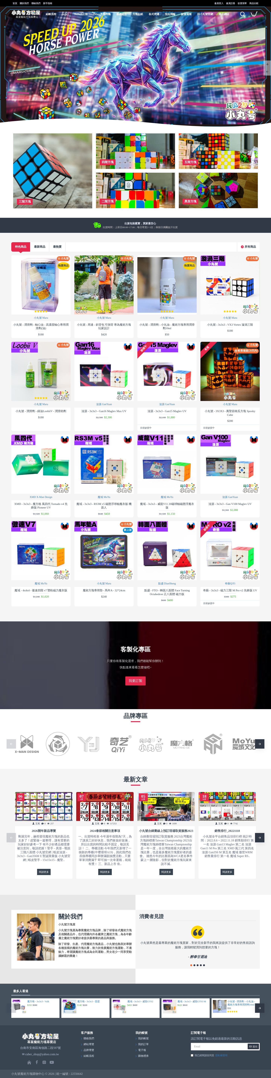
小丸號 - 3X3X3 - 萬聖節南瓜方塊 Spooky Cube (230, 413)
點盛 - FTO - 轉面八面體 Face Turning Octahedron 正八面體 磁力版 (167, 592)
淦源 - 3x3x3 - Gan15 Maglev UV (167, 411)
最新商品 (39, 246)
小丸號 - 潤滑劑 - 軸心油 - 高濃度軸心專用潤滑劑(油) (41, 326)
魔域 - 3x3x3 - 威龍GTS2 (140, 1001)
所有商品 (250, 246)
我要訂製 (135, 680)
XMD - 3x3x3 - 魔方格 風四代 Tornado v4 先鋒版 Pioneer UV (40, 505)
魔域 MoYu (104, 497)
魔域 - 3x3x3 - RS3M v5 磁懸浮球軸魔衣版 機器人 (104, 505)
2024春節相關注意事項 (105, 830)
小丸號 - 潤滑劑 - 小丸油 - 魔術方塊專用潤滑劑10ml (167, 326)
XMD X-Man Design (41, 497)
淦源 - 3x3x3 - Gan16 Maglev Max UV (103, 411)
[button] (11, 744)
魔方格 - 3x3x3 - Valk (38, 1001)
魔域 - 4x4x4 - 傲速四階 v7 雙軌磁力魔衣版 (40, 590)
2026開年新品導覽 (44, 830)
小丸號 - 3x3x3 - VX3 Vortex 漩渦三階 (230, 324)
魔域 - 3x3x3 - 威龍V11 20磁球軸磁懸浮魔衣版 (167, 505)
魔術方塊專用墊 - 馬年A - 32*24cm (104, 590)
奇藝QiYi (230, 583)
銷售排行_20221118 (227, 830)
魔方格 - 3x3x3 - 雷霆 (88, 1001)
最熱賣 (57, 246)
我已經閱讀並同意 (209, 1055)
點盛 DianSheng (167, 583)
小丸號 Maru (41, 317)
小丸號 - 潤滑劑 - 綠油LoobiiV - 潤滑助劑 (41, 411)
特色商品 (20, 246)
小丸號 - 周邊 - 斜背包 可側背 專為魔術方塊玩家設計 (104, 326)
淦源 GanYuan (104, 404)
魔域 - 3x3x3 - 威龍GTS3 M (191, 1001)
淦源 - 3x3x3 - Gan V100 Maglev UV (230, 503)
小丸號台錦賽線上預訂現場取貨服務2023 (166, 830)
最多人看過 (20, 991)
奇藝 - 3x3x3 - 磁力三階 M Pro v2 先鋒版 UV (230, 590)
